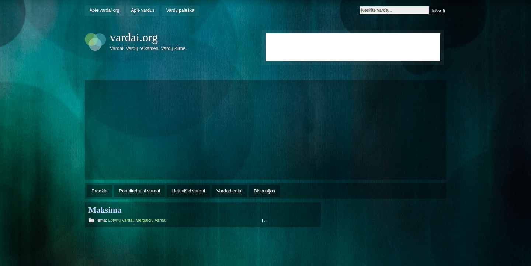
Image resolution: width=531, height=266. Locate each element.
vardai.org (134, 37)
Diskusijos (264, 191)
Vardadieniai (229, 191)
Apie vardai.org (104, 10)
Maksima (105, 210)
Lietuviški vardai (188, 191)
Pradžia (99, 191)
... (265, 220)
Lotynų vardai (120, 220)
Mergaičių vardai (151, 220)
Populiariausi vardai (139, 191)
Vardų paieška (180, 10)
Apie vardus (143, 10)
